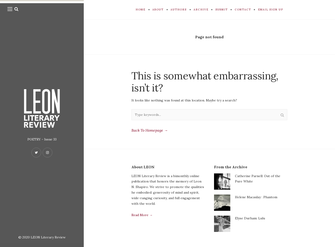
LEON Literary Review (48, 237)
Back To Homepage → (149, 130)
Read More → (142, 215)
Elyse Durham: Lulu (250, 218)
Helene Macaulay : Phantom (256, 197)
